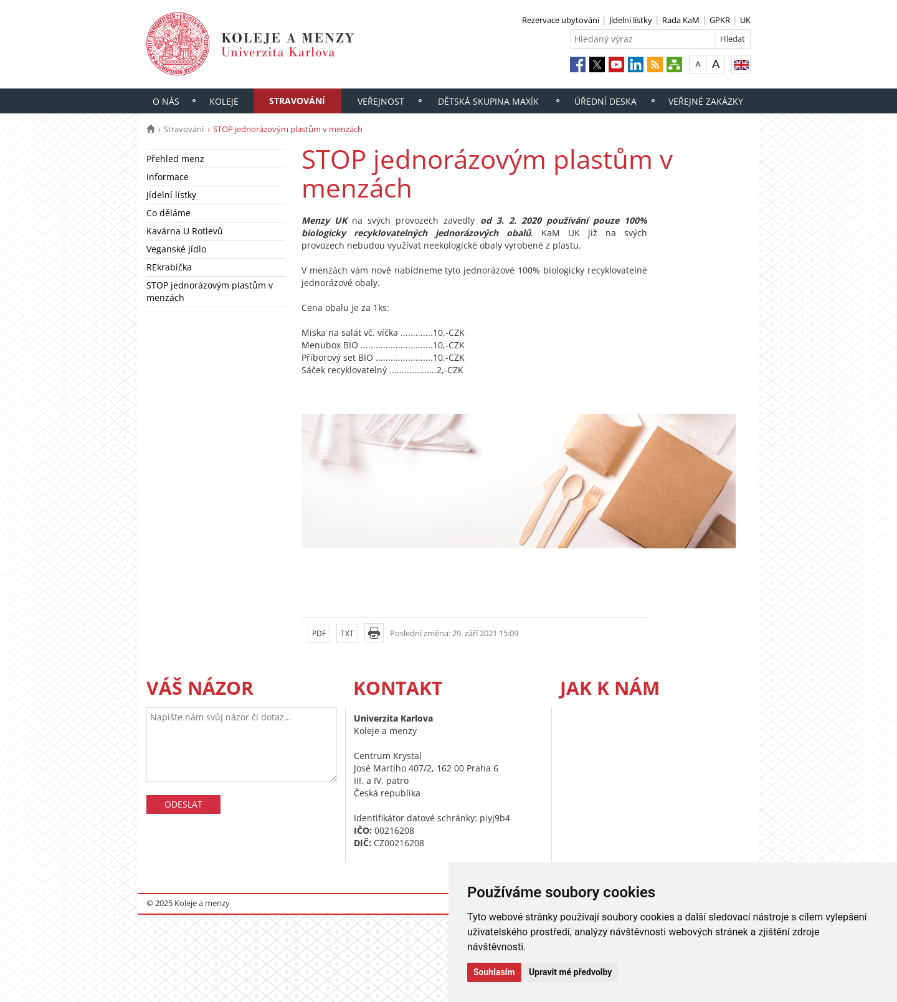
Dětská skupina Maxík (488, 101)
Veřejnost (381, 101)
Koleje (224, 101)
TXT (347, 633)
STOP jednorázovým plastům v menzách (209, 291)
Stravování (297, 101)
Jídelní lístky (630, 20)
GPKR (720, 20)
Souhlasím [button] (494, 972)
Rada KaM (681, 20)
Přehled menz (175, 159)
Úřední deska (605, 101)
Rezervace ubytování (560, 20)
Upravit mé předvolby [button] (570, 972)
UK (745, 20)
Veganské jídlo (176, 249)
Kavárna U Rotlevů (184, 231)
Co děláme (168, 213)
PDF (319, 633)
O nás (166, 101)
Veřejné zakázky (705, 101)
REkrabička (169, 267)
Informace (167, 177)
